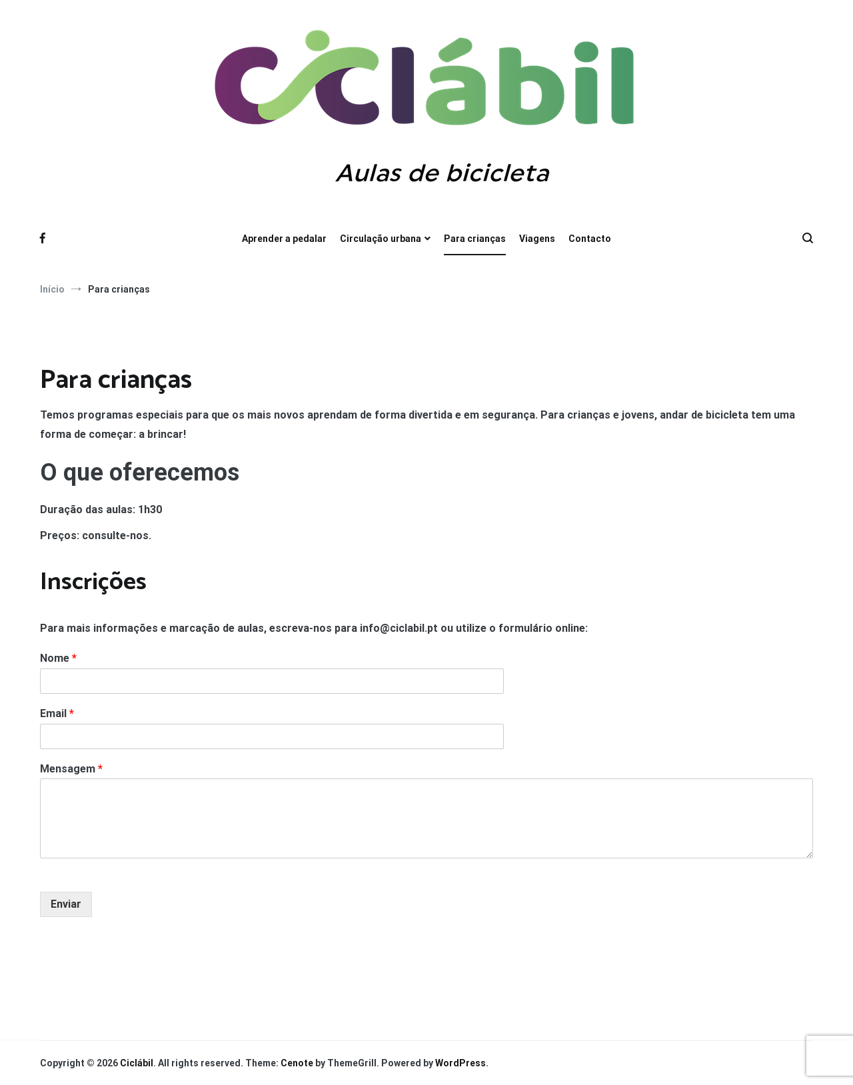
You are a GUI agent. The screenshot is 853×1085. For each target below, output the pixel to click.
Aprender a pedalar (284, 238)
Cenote (297, 1063)
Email (57, 713)
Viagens (537, 238)
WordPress (460, 1063)
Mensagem (71, 768)
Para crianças (475, 238)
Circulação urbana (380, 238)
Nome (58, 658)
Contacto (589, 238)
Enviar (66, 904)
